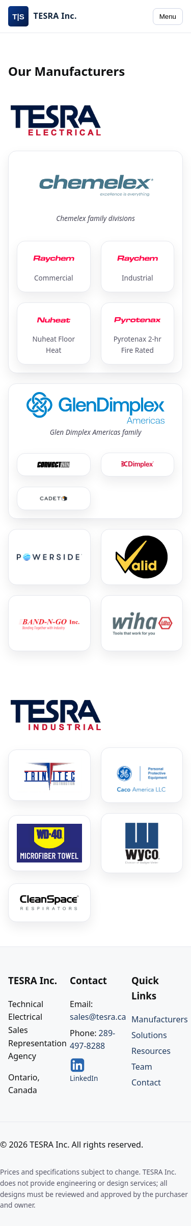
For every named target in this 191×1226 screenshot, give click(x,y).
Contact (146, 1082)
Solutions (149, 1035)
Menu (167, 16)
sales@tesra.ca (98, 1016)
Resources (151, 1050)
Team (141, 1066)
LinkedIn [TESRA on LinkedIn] (84, 1070)
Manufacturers (159, 1019)
